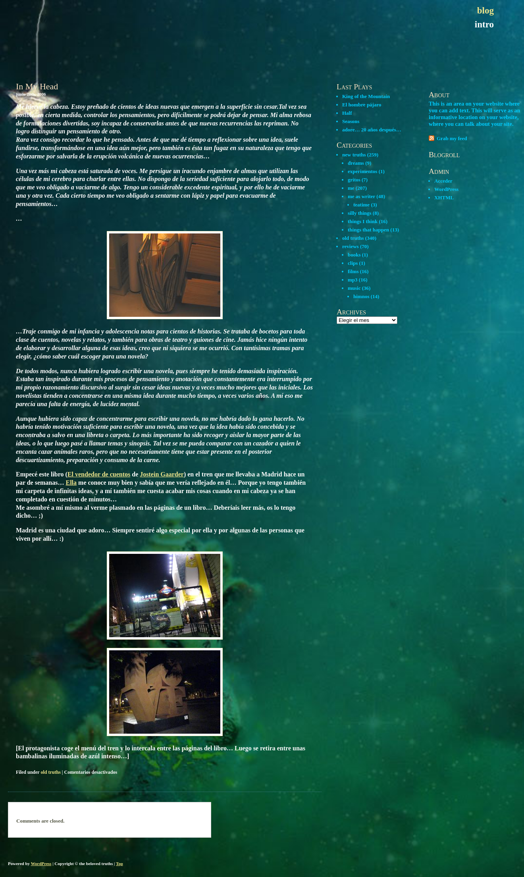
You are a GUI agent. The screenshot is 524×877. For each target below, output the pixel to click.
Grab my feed (452, 138)
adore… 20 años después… (371, 130)
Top (119, 863)
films (353, 271)
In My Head (37, 86)
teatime (361, 205)
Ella (71, 482)
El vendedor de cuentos (98, 474)
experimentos (362, 171)
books (354, 255)
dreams (356, 163)
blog (485, 10)
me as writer (361, 196)
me (351, 188)
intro (484, 24)
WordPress (446, 189)
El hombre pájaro (361, 105)
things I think (363, 221)
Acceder (443, 181)
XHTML (444, 197)
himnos (361, 296)
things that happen (368, 230)
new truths (354, 155)
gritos (354, 180)
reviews (350, 246)
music (354, 288)
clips (353, 263)
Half (347, 113)
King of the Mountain (366, 96)
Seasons (350, 121)
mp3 (353, 280)
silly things (360, 213)
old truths (50, 772)
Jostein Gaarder (162, 474)
